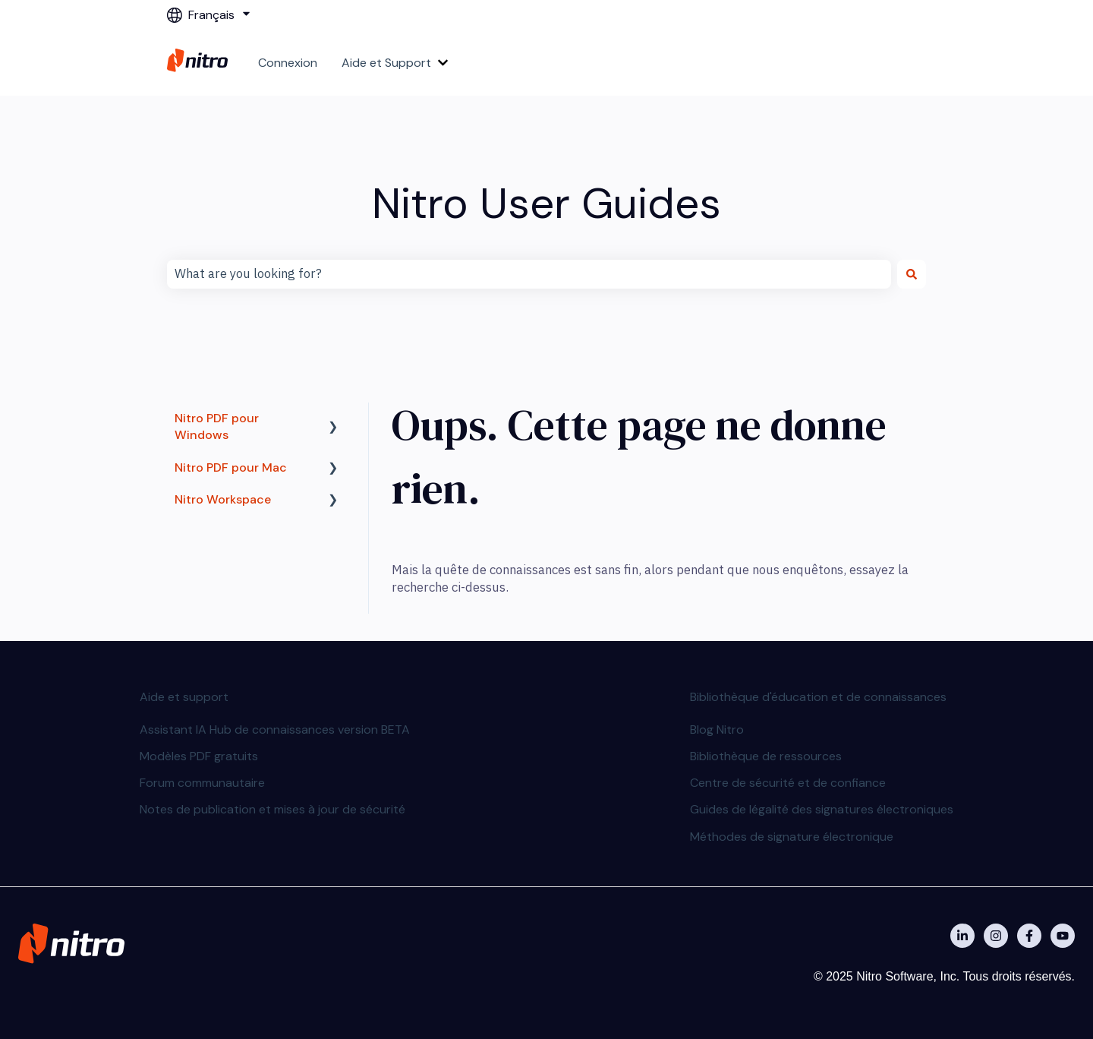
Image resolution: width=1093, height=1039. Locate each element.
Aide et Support (386, 63)
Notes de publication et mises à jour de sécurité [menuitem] (272, 809)
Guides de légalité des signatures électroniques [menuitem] (821, 809)
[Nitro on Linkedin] (962, 936)
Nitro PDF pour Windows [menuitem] (217, 426)
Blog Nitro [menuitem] (717, 729)
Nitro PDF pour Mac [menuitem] (231, 467)
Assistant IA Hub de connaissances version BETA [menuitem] (275, 729)
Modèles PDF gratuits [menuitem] (199, 756)
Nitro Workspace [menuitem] (223, 499)
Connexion (287, 63)
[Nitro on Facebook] (1029, 936)
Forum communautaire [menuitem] (202, 783)
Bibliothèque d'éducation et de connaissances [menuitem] (818, 697)
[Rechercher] (911, 274)
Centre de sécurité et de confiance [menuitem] (788, 783)
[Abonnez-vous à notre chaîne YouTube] (1062, 936)
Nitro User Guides (546, 203)
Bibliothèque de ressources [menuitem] (766, 756)
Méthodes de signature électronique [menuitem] (791, 837)
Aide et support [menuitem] (184, 697)
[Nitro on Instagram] (996, 936)
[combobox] (529, 274)
